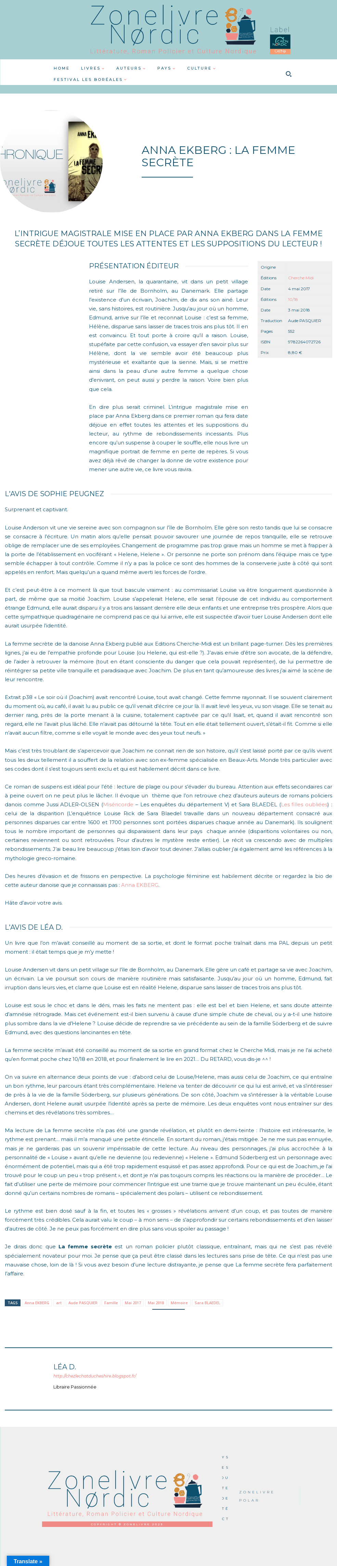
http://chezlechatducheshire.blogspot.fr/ (94, 1376)
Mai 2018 (156, 1302)
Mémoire (179, 1302)
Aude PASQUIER (83, 1302)
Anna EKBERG (139, 885)
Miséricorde (118, 804)
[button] (288, 74)
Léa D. (64, 1367)
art (59, 1302)
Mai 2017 (133, 1302)
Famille (111, 1302)
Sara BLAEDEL (207, 1302)
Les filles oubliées (304, 804)
